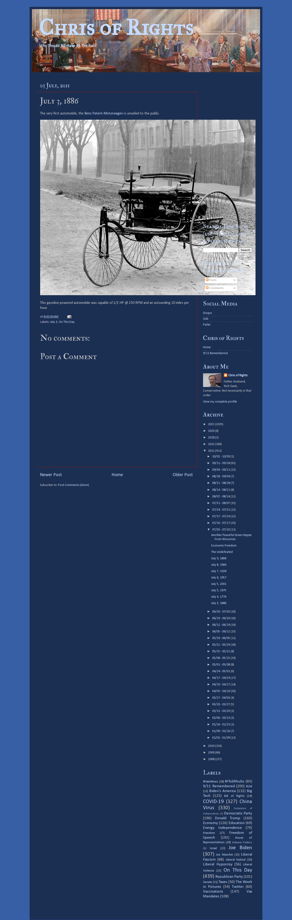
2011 (211, 451)
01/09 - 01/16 (221, 731)
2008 (211, 759)
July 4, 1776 (218, 597)
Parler (207, 324)
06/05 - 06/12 (221, 631)
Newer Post (51, 475)
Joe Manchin (224, 854)
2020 (211, 431)
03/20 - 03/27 (221, 704)
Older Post (183, 475)
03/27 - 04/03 (221, 698)
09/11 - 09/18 (221, 463)
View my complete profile (220, 401)
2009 (211, 752)
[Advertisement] (227, 147)
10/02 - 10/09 (221, 456)
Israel (213, 848)
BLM (249, 786)
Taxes (223, 882)
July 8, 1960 (218, 565)
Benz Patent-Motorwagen (103, 113)
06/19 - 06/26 (221, 618)
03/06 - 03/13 (221, 718)
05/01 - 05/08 (221, 664)
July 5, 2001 (218, 584)
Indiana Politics (242, 842)
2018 (211, 437)
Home (117, 475)
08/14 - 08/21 (221, 490)
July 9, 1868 (218, 558)
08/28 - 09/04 (221, 476)
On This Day (67, 322)
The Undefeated (222, 552)
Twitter (238, 887)
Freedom (209, 833)
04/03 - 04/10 (221, 691)
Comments (215, 288)
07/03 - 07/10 (221, 529)
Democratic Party (238, 813)
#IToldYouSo (234, 781)
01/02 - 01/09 (221, 738)
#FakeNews (210, 781)
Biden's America (222, 791)
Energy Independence (222, 828)
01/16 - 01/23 (221, 724)
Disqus (207, 313)
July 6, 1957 (218, 577)
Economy (210, 823)
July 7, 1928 (218, 571)
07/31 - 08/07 (221, 503)
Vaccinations (213, 891)
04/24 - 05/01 (221, 671)
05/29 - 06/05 (221, 638)
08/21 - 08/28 (221, 483)
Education (237, 823)
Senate (207, 882)
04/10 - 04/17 (221, 684)
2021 (211, 424)
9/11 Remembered (215, 353)
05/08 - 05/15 (221, 658)
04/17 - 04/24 (221, 678)
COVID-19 (213, 801)
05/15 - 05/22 (221, 651)
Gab (206, 319)
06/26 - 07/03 (221, 611)
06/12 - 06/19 (221, 625)
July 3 (53, 322)
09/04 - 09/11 (221, 470)
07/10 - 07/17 (221, 523)
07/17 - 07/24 (221, 516)
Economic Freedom (224, 545)
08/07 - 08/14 (221, 496)
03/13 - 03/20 (221, 711)
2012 (211, 444)
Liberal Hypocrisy (217, 864)
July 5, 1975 (218, 590)
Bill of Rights (234, 796)
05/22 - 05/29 (221, 645)
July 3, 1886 (218, 603)
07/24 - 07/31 (221, 510)
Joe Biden (240, 848)
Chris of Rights (116, 27)
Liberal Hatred (235, 860)
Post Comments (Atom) (73, 485)
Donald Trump (227, 818)
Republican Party (229, 877)
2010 (211, 746)
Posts (211, 280)
